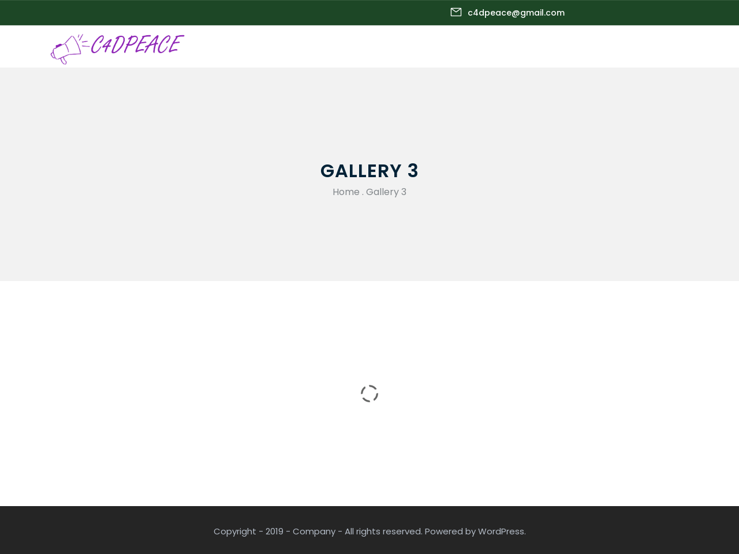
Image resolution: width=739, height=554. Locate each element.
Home (346, 192)
